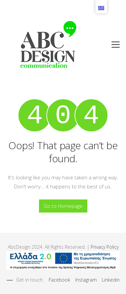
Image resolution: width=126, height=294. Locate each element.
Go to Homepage (63, 205)
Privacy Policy (105, 247)
